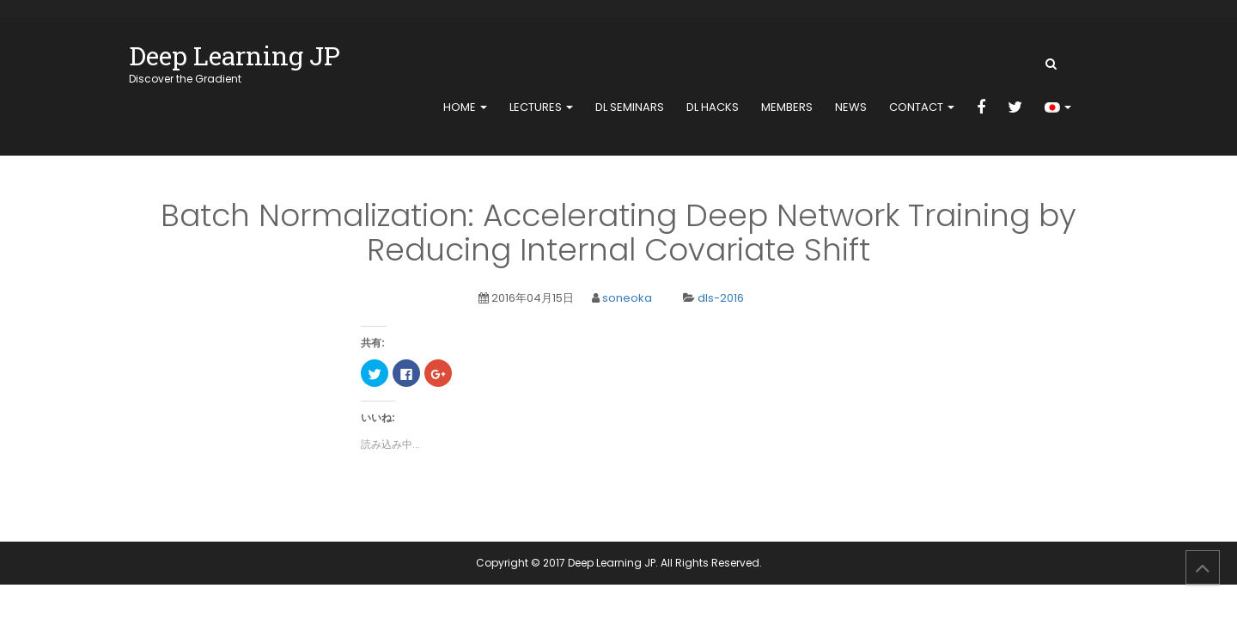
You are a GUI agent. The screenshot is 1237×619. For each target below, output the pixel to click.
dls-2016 (721, 298)
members (787, 107)
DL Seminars (629, 107)
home (465, 107)
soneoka (627, 298)
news (851, 107)
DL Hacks (712, 107)
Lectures (541, 107)
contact (921, 107)
